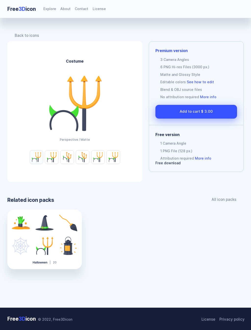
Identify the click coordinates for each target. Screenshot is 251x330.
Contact (81, 9)
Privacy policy (233, 319)
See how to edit (200, 82)
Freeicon (21, 9)
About (65, 9)
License (99, 9)
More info (208, 97)
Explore (49, 9)
